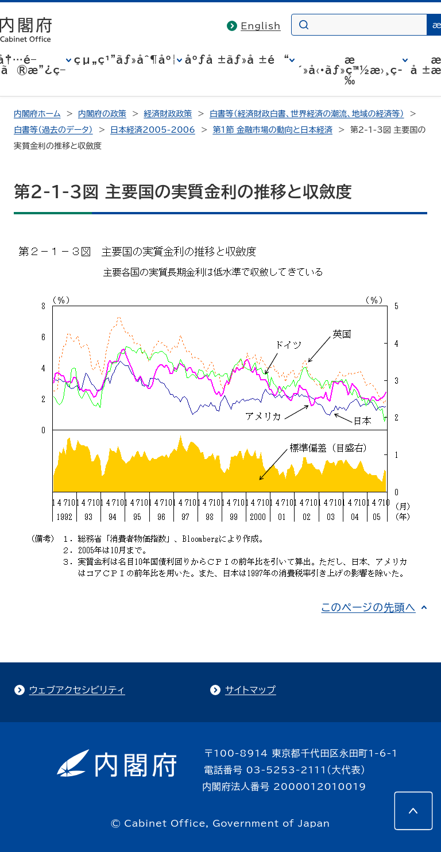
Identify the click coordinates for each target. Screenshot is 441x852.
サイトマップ (250, 690)
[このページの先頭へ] (413, 810)
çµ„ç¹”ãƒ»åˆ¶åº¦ (125, 60)
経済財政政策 (168, 114)
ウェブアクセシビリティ (77, 690)
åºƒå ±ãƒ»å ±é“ (237, 60)
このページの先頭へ (368, 607)
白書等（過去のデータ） (53, 130)
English (261, 25)
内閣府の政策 (102, 114)
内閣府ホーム (37, 114)
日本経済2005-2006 (152, 130)
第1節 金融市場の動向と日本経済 (272, 130)
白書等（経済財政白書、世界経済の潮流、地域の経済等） (307, 114)
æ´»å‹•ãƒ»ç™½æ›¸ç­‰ (350, 70)
